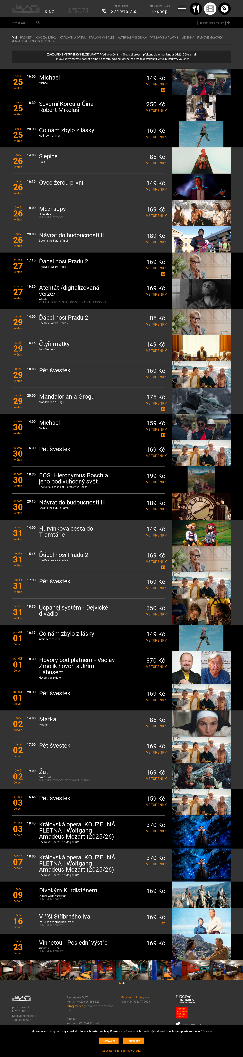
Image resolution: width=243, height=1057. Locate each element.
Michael (49, 77)
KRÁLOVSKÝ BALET (101, 37)
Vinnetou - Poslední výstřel (74, 943)
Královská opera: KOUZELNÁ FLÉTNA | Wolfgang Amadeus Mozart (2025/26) (77, 830)
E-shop (160, 11)
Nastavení (109, 1041)
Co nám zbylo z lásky (66, 130)
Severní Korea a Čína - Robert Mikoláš (68, 107)
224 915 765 (124, 11)
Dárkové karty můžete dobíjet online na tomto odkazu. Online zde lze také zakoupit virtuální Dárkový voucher (121, 59)
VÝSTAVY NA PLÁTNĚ (164, 37)
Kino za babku (46, 37)
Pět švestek (54, 370)
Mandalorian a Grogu (67, 396)
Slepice (48, 156)
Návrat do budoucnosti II (71, 235)
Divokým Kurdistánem (68, 890)
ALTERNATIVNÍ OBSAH (132, 37)
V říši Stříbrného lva (64, 916)
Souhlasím (133, 1041)
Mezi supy (52, 209)
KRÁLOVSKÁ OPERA (73, 37)
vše (14, 37)
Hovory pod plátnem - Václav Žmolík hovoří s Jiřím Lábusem (77, 666)
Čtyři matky (54, 344)
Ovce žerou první (61, 182)
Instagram (142, 997)
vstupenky (155, 84)
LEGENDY (188, 37)
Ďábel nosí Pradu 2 (63, 261)
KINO (49, 12)
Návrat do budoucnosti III (72, 502)
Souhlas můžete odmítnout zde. (121, 1050)
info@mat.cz (75, 1006)
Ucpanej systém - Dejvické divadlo (73, 610)
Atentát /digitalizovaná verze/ (69, 291)
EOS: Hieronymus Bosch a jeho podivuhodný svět (73, 478)
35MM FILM (19, 41)
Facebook (127, 997)
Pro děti (26, 37)
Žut (43, 772)
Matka (47, 719)
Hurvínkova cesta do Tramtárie (66, 531)
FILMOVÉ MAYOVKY (210, 37)
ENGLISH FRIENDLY (42, 41)
